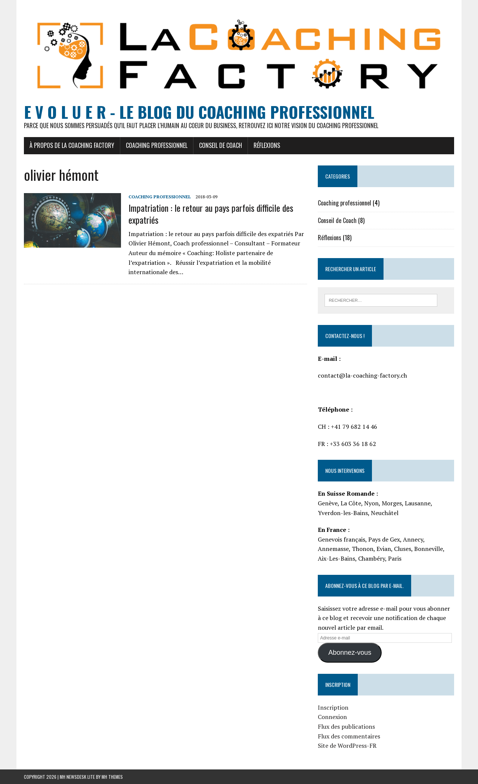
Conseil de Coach (220, 145)
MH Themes (112, 777)
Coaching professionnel (159, 196)
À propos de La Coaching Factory (72, 145)
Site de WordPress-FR (347, 745)
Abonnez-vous (349, 652)
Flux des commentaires (349, 736)
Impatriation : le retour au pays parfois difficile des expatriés (210, 213)
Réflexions (267, 145)
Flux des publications (346, 726)
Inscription (333, 707)
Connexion (332, 717)
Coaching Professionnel (156, 145)
